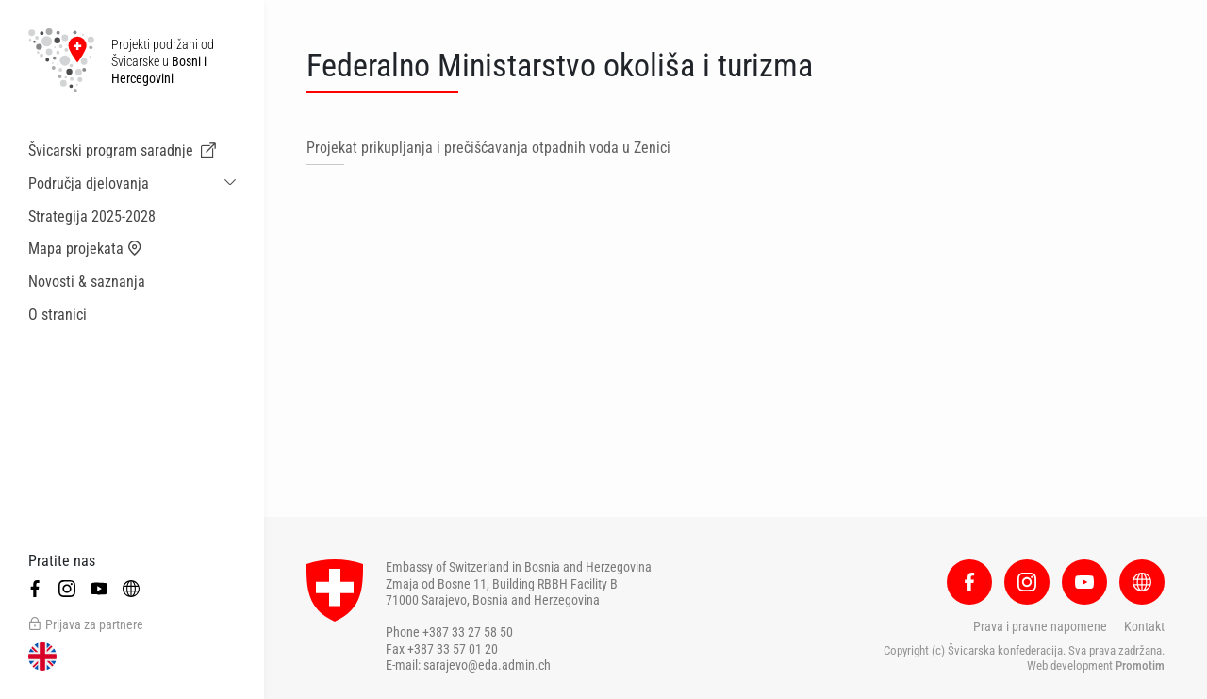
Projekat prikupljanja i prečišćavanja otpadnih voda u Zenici (488, 148)
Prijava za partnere (85, 624)
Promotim (1140, 665)
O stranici (57, 315)
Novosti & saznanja (86, 282)
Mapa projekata (85, 249)
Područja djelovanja (88, 183)
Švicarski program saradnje (122, 150)
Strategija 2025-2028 (92, 216)
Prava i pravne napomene (1040, 626)
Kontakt (1144, 626)
